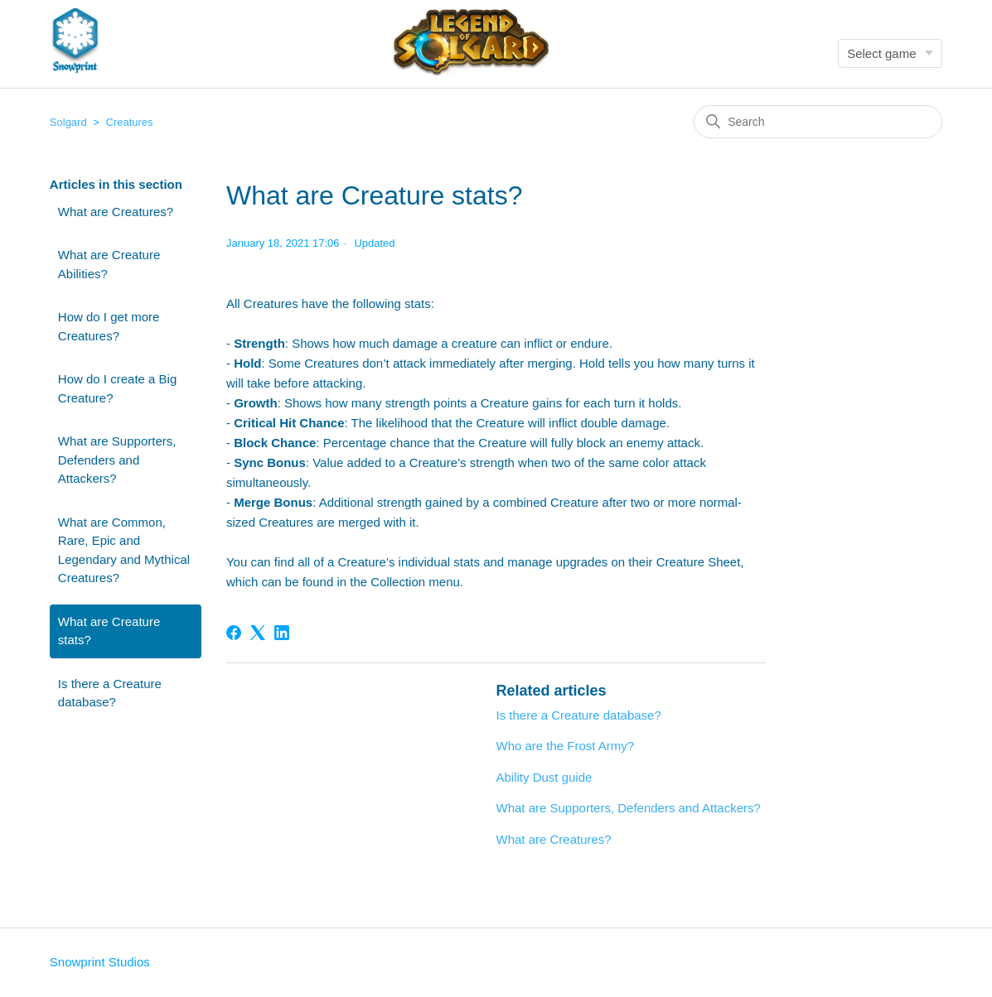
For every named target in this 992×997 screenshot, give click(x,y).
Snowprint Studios (100, 962)
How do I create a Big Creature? (117, 388)
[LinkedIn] (281, 632)
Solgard (68, 122)
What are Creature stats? (109, 631)
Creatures (129, 122)
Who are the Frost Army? (565, 746)
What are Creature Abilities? (109, 264)
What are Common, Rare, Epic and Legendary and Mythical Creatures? (124, 550)
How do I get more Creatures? (109, 326)
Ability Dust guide (544, 777)
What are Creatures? (115, 212)
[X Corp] (257, 632)
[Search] (818, 121)
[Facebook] (233, 632)
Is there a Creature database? (110, 693)
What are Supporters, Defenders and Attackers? (117, 459)
